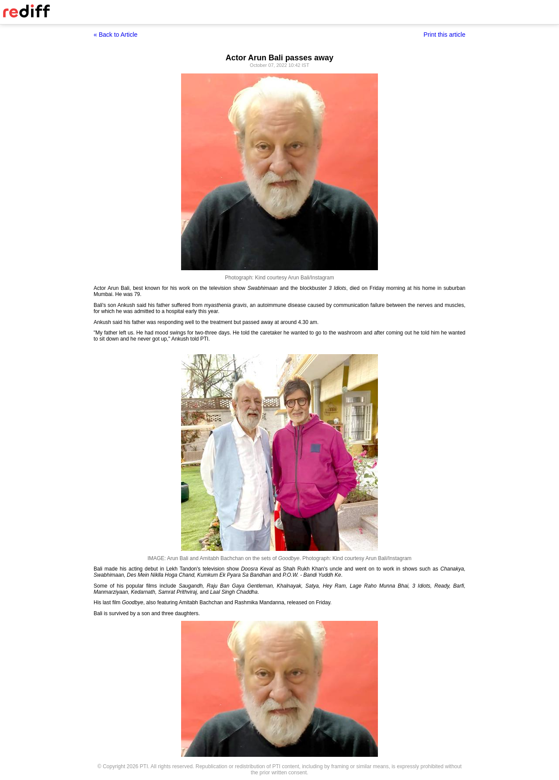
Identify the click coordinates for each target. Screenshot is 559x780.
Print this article (444, 34)
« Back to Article (115, 34)
